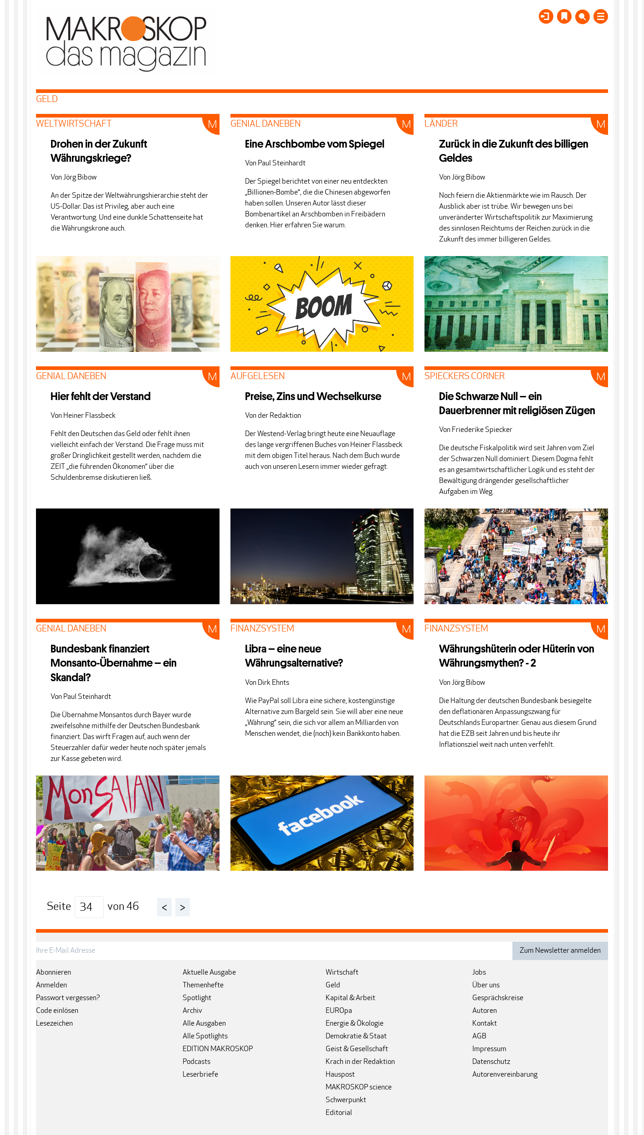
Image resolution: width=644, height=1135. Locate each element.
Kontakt (484, 1023)
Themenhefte (203, 985)
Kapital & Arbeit (350, 998)
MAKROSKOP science (359, 1087)
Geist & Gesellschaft (357, 1049)
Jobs (479, 972)
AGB (479, 1036)
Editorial (339, 1113)
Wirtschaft (342, 972)
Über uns (486, 985)
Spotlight (197, 998)
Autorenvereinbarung (504, 1075)
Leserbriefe (200, 1075)
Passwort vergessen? (68, 998)
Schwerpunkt (346, 1100)
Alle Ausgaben (204, 1023)
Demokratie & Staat (356, 1036)
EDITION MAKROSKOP (218, 1049)
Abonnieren (53, 972)
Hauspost (340, 1075)
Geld (333, 985)
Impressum (489, 1049)
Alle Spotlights (205, 1036)
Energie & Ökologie (354, 1023)
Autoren (484, 1011)
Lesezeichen (54, 1023)
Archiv (192, 1011)
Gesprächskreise (497, 998)
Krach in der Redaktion (360, 1062)
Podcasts (196, 1062)
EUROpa (339, 1011)
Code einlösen (57, 1011)
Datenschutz (491, 1062)
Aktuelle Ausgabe (209, 972)
